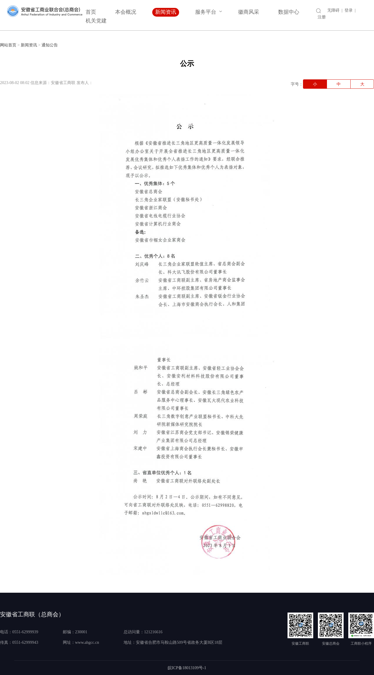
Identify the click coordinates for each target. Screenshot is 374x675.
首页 (91, 12)
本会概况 (125, 12)
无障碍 (333, 10)
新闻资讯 (165, 12)
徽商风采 (248, 12)
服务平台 (205, 12)
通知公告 (49, 45)
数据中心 (288, 12)
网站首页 (8, 45)
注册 (322, 17)
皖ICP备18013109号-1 (187, 668)
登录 (348, 10)
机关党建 (96, 21)
